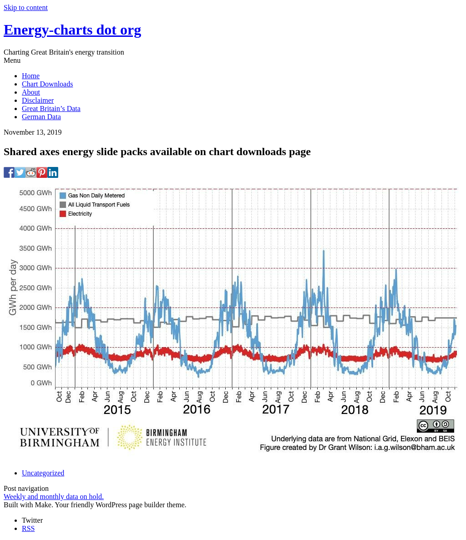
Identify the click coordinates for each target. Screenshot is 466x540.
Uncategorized (43, 473)
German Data (41, 117)
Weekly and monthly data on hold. (54, 496)
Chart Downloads (47, 84)
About (31, 92)
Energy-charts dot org (72, 29)
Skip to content (26, 7)
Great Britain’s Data (51, 108)
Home (31, 76)
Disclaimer (38, 100)
